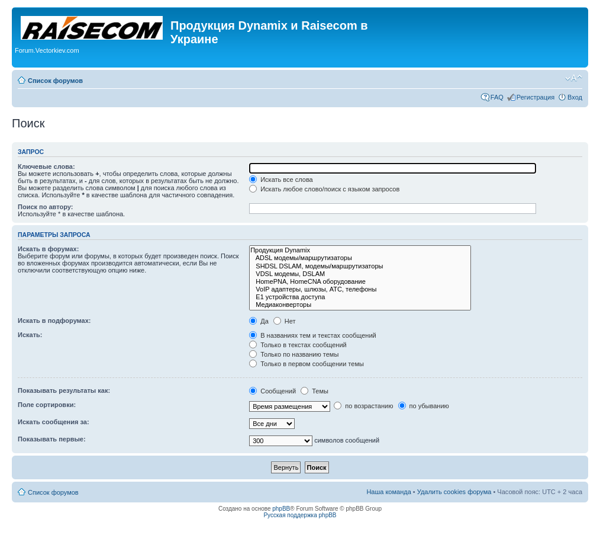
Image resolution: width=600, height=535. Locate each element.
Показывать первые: (52, 439)
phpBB (281, 508)
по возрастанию (363, 405)
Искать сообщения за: (53, 421)
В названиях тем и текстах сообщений (312, 335)
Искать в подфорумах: (54, 320)
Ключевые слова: (46, 166)
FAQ (497, 97)
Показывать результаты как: (64, 390)
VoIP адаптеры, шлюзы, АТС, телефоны (360, 289)
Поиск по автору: (45, 206)
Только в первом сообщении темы (306, 363)
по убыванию (423, 405)
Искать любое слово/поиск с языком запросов (324, 189)
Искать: (30, 334)
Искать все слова (281, 179)
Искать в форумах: (48, 248)
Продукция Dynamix (360, 250)
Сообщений (272, 391)
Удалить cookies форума (454, 491)
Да (259, 321)
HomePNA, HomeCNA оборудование (360, 282)
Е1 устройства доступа (360, 297)
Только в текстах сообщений (298, 344)
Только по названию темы (293, 354)
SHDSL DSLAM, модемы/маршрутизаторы (360, 266)
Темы (314, 391)
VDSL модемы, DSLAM (360, 274)
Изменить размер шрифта (573, 78)
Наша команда (388, 491)
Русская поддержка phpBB (299, 515)
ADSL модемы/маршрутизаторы (360, 258)
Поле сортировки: (47, 404)
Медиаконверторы (360, 305)
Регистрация (535, 97)
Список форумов (55, 80)
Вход (574, 97)
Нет (284, 321)
